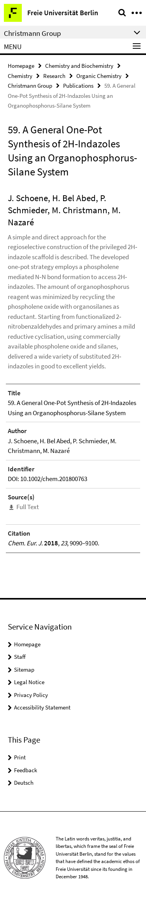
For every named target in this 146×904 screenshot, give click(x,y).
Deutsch (23, 782)
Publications (78, 85)
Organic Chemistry (98, 76)
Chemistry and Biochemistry (79, 65)
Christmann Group (30, 85)
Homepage (21, 65)
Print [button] (20, 757)
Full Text (27, 506)
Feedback (25, 770)
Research (54, 76)
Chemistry (20, 76)
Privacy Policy (31, 695)
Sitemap (24, 669)
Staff (20, 656)
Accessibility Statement (42, 707)
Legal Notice (29, 682)
